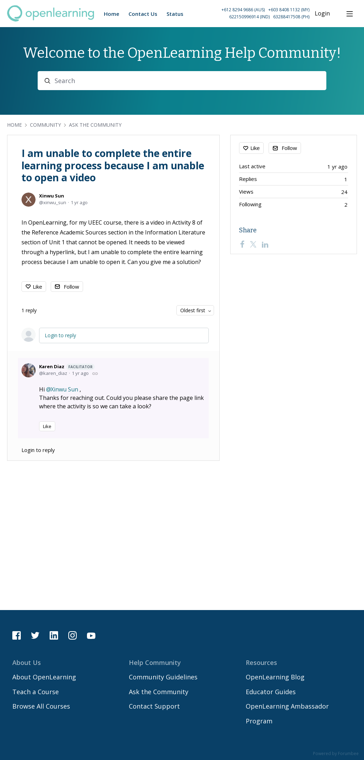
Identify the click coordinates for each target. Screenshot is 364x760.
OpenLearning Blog (275, 677)
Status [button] (175, 14)
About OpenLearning (44, 677)
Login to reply (60, 335)
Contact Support (154, 706)
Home (14, 125)
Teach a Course (35, 691)
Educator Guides (271, 691)
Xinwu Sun (51, 196)
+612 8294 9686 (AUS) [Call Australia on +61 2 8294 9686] (243, 10)
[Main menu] (349, 13)
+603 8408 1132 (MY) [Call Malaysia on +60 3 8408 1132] (288, 10)
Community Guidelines (163, 677)
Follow (71, 286)
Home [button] (111, 14)
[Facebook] (242, 244)
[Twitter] (253, 244)
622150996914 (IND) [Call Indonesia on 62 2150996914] (249, 17)
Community (45, 125)
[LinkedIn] (265, 244)
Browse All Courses (41, 706)
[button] (248, 13)
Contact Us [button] (142, 14)
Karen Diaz (67, 366)
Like (37, 286)
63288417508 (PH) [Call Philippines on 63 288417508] (291, 17)
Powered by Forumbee (336, 753)
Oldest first (192, 310)
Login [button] (322, 13)
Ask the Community (95, 125)
